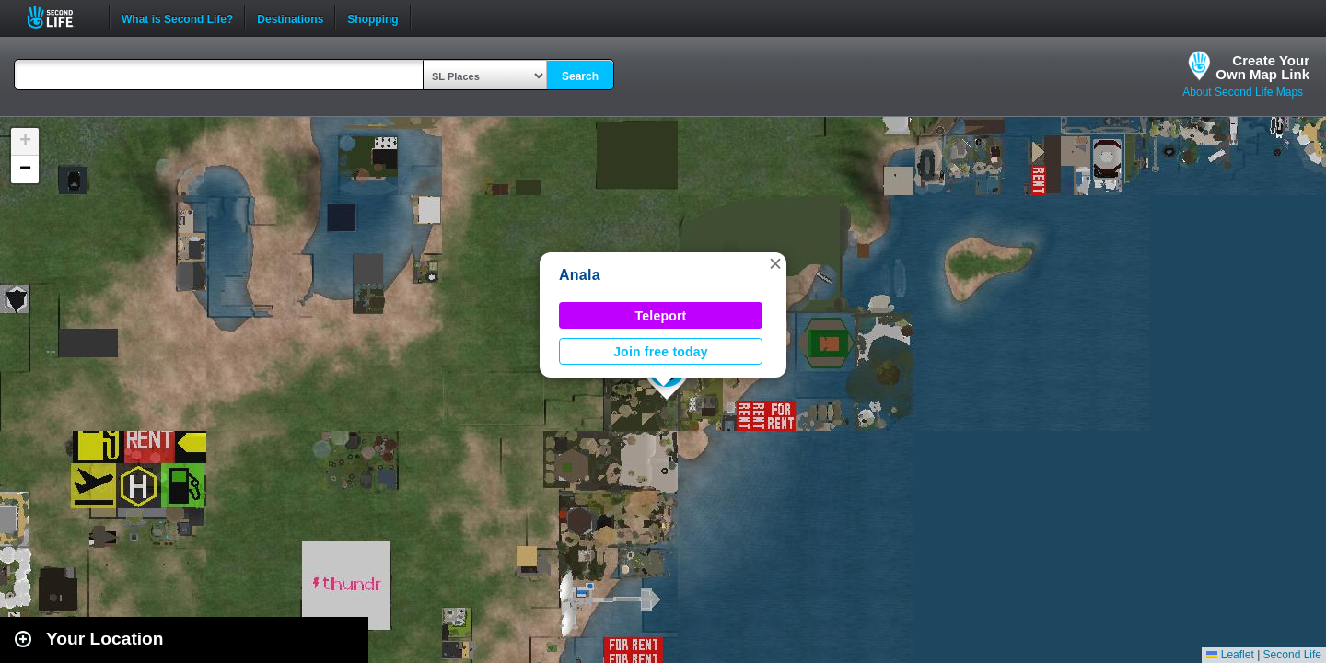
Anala (579, 275)
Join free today (660, 351)
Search (580, 76)
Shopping (372, 17)
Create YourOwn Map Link (1262, 67)
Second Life (60, 17)
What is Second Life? (177, 17)
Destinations (290, 17)
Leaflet (1229, 654)
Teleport (661, 315)
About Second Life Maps (1242, 92)
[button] (775, 263)
